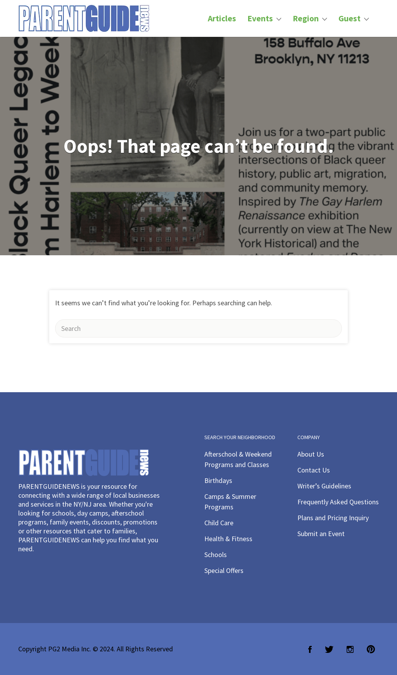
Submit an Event (321, 533)
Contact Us (313, 470)
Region (306, 18)
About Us (310, 454)
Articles (222, 18)
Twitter (329, 649)
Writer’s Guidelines (324, 485)
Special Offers (223, 570)
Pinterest (371, 649)
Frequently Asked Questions (338, 501)
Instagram (350, 649)
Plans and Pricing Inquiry (333, 517)
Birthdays (218, 480)
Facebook (310, 649)
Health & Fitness (228, 538)
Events (260, 18)
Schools (215, 554)
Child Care (218, 522)
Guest (349, 18)
